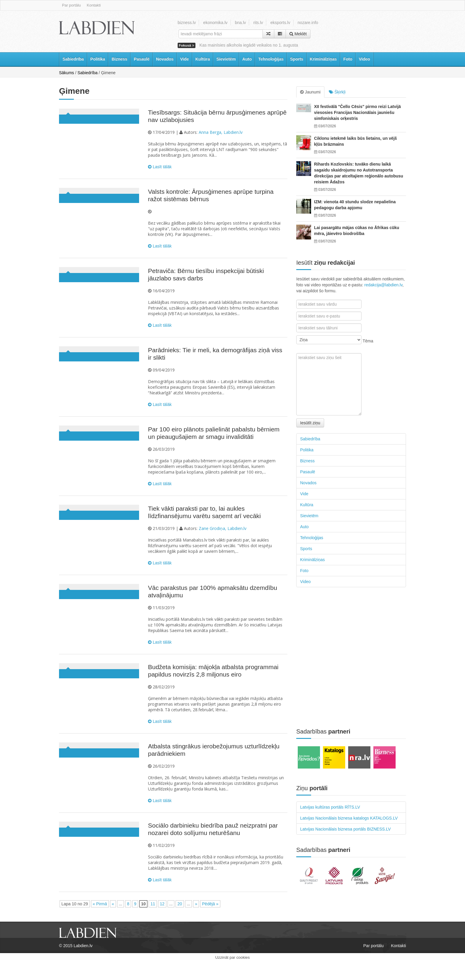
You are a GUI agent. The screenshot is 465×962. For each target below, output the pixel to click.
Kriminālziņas (323, 59)
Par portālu (71, 5)
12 (162, 903)
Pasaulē (141, 59)
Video (364, 59)
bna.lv (240, 22)
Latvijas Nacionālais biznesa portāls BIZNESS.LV (345, 829)
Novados (164, 59)
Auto (247, 59)
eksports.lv (280, 22)
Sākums (66, 72)
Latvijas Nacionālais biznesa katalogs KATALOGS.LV (349, 818)
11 (152, 903)
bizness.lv (187, 22)
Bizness (119, 59)
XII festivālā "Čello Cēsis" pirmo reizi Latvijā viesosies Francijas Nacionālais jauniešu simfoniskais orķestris (357, 112)
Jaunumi (310, 92)
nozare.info (308, 22)
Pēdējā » (210, 903)
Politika (97, 59)
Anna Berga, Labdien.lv (221, 132)
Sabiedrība (73, 59)
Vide (184, 59)
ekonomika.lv (215, 22)
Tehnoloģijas (271, 59)
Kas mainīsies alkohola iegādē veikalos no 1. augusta (249, 45)
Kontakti (94, 5)
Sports (296, 59)
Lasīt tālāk (160, 166)
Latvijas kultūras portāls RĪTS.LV (330, 807)
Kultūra (202, 59)
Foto (347, 59)
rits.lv (258, 22)
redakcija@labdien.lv (383, 284)
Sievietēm (226, 59)
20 (179, 903)
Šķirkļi (337, 92)
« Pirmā (100, 903)
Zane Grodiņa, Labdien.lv (222, 528)
